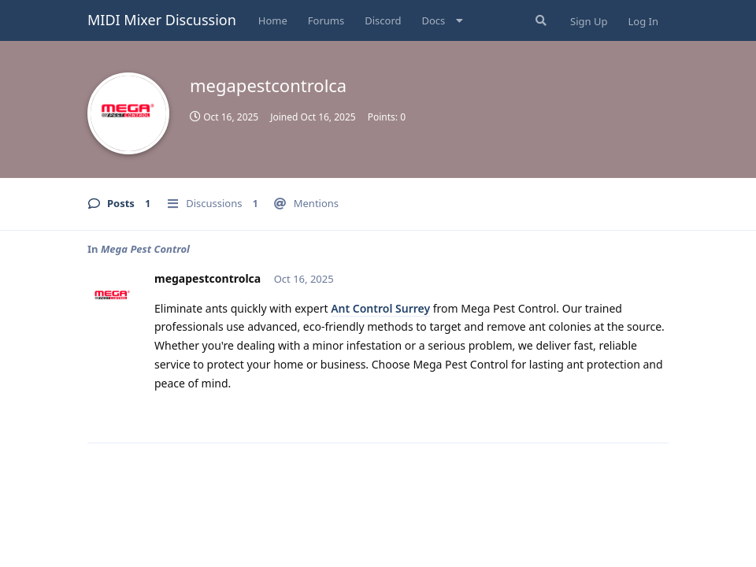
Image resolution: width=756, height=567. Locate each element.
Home (272, 20)
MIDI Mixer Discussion (161, 19)
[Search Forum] (539, 20)
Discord (383, 20)
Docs (434, 20)
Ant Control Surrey (380, 308)
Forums (326, 20)
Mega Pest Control (145, 249)
